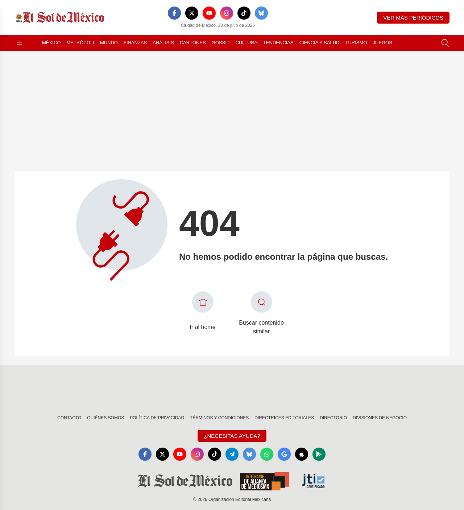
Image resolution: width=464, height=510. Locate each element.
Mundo (109, 42)
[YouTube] (209, 13)
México (51, 42)
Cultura (246, 42)
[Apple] (301, 454)
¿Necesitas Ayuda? (232, 436)
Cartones (193, 42)
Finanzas (135, 42)
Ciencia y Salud (319, 42)
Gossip (221, 42)
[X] (191, 13)
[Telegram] (232, 454)
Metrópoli (80, 42)
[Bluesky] (261, 13)
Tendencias (278, 42)
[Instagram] (226, 13)
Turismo (356, 42)
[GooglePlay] (319, 454)
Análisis (163, 42)
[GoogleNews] (284, 454)
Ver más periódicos (413, 18)
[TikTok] (243, 13)
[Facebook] (174, 13)
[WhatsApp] (266, 454)
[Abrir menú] (19, 43)
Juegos (382, 42)
